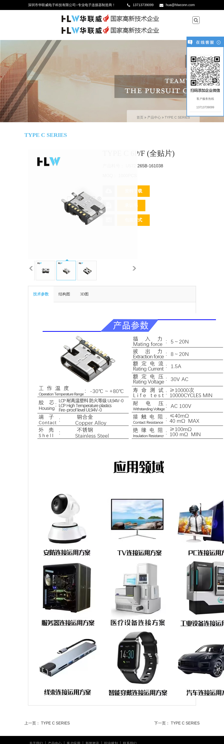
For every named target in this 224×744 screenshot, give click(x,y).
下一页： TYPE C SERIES (177, 723)
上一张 (31, 268)
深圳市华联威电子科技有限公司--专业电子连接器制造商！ (71, 5)
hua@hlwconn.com (180, 5)
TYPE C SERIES (177, 117)
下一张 (134, 268)
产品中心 (154, 117)
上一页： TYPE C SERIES (47, 723)
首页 (140, 117)
